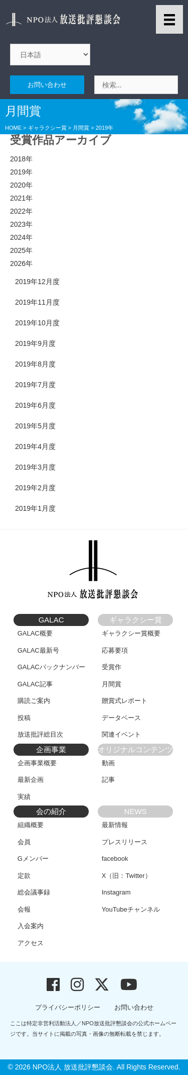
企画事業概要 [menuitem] (37, 763)
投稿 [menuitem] (24, 718)
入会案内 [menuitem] (31, 926)
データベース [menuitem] (121, 718)
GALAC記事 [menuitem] (35, 684)
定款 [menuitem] (24, 875)
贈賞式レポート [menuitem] (124, 700)
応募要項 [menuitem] (115, 650)
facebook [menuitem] (115, 858)
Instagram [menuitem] (116, 892)
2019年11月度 (37, 302)
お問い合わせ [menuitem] (133, 1007)
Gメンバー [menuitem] (33, 858)
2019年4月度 (35, 446)
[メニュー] (169, 19)
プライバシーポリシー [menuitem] (67, 1007)
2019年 (21, 172)
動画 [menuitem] (108, 763)
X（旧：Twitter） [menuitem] (126, 875)
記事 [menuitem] (108, 779)
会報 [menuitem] (24, 909)
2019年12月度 (37, 282)
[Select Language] (50, 54)
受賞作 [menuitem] (111, 667)
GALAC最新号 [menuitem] (38, 650)
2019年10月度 (37, 323)
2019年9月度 (35, 343)
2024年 (21, 237)
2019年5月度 (35, 426)
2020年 (21, 185)
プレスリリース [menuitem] (124, 842)
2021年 (21, 198)
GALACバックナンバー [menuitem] (51, 667)
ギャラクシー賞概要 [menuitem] (131, 633)
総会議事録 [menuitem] (34, 892)
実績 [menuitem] (24, 796)
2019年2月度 (35, 488)
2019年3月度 (35, 467)
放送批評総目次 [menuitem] (40, 734)
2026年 (21, 263)
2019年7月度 (35, 385)
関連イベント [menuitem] (121, 734)
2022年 (21, 211)
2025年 (21, 250)
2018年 (21, 159)
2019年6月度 (35, 405)
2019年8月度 (35, 364)
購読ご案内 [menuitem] (34, 700)
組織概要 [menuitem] (31, 825)
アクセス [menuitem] (31, 943)
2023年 (21, 224)
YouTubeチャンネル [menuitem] (131, 909)
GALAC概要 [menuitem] (35, 633)
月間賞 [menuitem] (111, 684)
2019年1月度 (35, 508)
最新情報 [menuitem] (115, 825)
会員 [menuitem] (24, 842)
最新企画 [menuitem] (31, 779)
